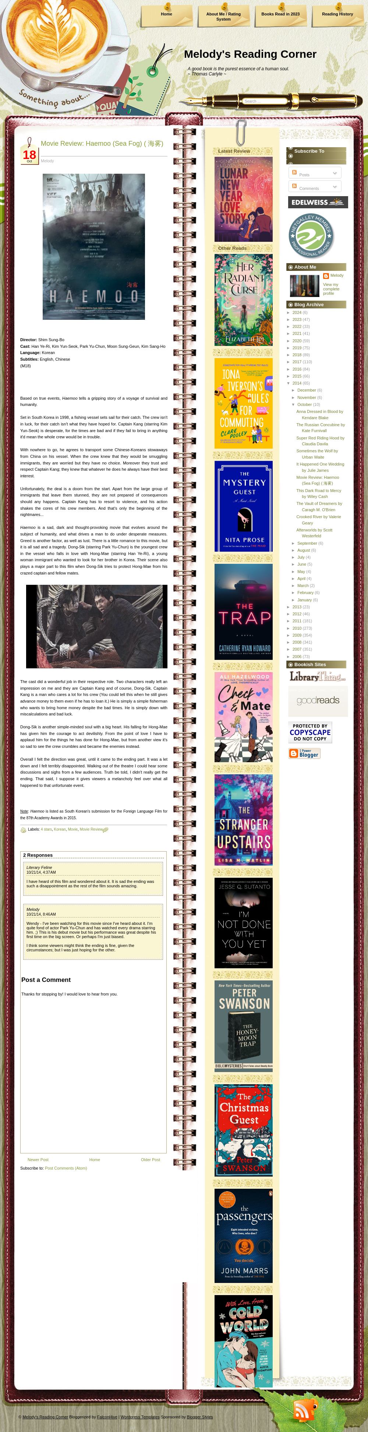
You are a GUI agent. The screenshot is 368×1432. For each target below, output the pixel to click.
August (304, 550)
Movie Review (91, 829)
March (303, 585)
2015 (298, 376)
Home (166, 14)
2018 (298, 355)
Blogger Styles (200, 1417)
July (301, 557)
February (306, 592)
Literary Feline (39, 867)
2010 (298, 628)
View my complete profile (331, 289)
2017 (298, 362)
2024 (298, 312)
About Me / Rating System (223, 16)
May (301, 571)
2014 (298, 383)
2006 (298, 656)
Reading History (337, 14)
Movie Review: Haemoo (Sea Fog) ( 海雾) (102, 143)
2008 (298, 642)
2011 (298, 621)
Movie (73, 829)
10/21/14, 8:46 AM (41, 914)
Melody (32, 909)
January (305, 600)
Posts (300, 175)
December (307, 390)
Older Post (150, 1159)
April (302, 578)
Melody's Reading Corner (250, 54)
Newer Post (38, 1159)
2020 (298, 341)
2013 (298, 607)
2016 (298, 369)
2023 (298, 319)
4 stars (46, 829)
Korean (60, 829)
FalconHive (107, 1417)
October (305, 404)
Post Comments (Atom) (66, 1168)
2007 (298, 649)
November (307, 397)
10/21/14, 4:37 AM (41, 872)
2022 (298, 326)
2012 (298, 614)
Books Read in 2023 (281, 14)
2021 (298, 333)
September (307, 543)
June (302, 564)
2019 (298, 348)
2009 (298, 635)
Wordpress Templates (140, 1417)
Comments (304, 188)
